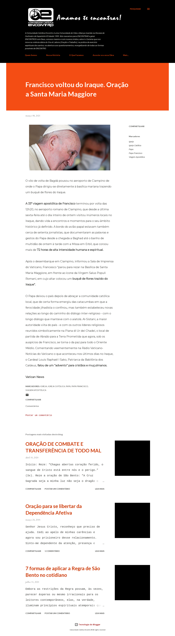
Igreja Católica (135, 145)
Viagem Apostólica (137, 157)
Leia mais (99, 489)
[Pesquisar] (135, 9)
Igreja (131, 142)
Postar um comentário (38, 415)
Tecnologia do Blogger (87, 624)
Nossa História (53, 55)
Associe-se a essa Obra (103, 55)
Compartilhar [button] (136, 126)
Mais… (126, 55)
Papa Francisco (135, 153)
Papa (131, 149)
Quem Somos (31, 55)
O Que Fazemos (76, 55)
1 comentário (52, 551)
